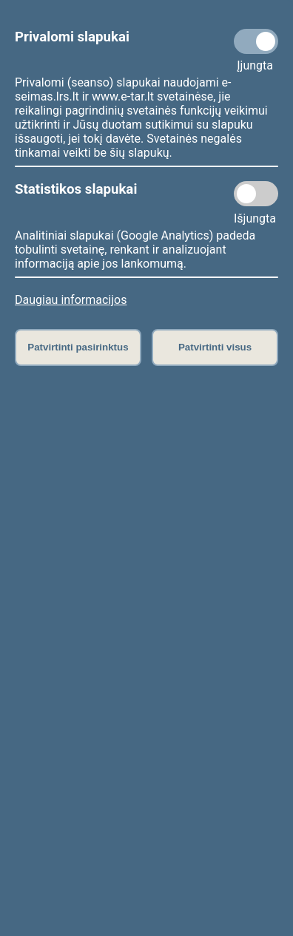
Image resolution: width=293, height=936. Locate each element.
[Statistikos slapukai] (256, 193)
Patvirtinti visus (215, 347)
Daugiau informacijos (71, 300)
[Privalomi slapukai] (256, 41)
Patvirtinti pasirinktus (77, 347)
